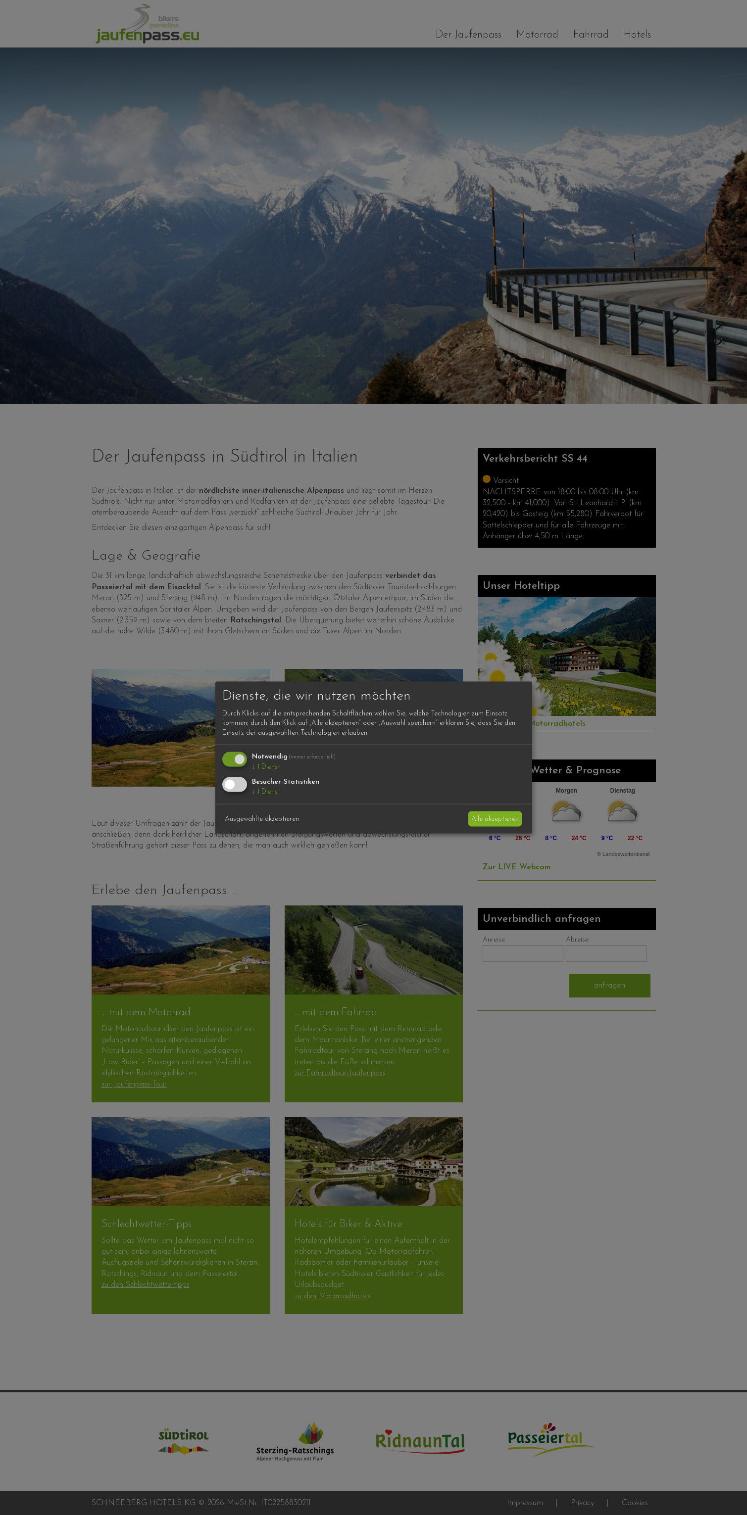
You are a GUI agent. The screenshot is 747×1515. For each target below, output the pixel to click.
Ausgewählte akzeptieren (262, 818)
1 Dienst (266, 767)
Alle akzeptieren (495, 818)
